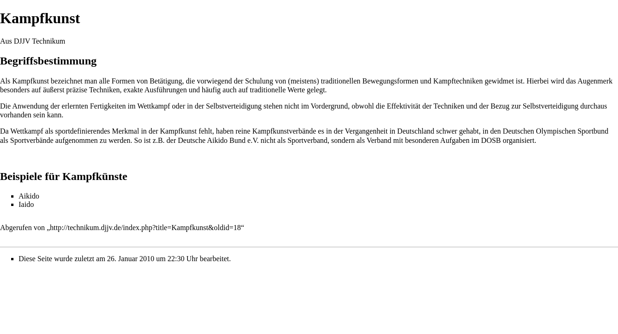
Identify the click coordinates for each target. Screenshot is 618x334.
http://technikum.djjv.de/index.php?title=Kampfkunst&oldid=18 (145, 227)
